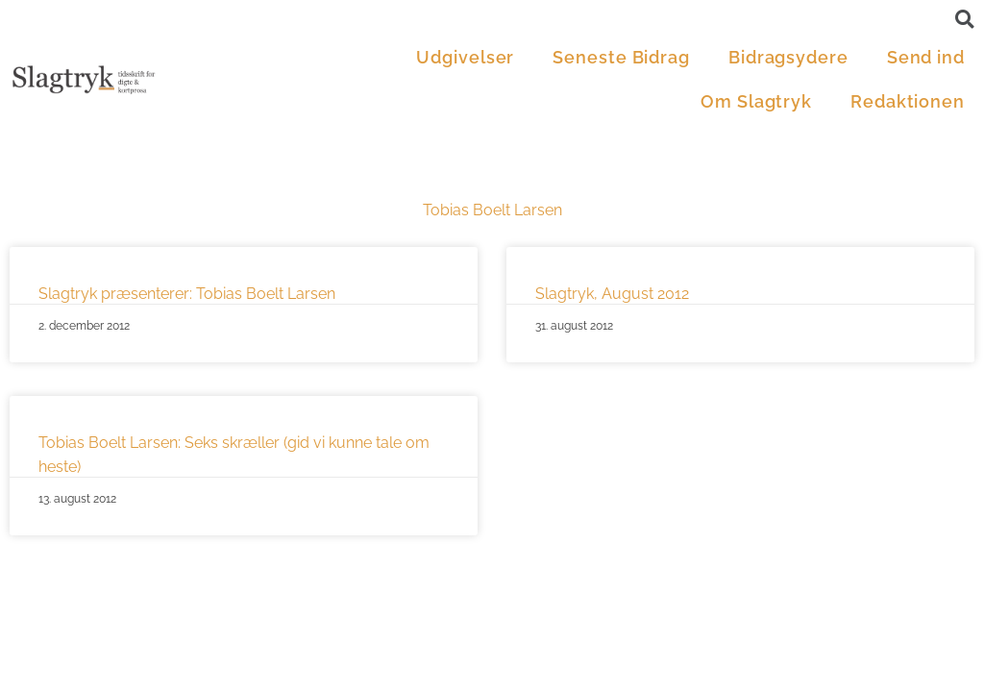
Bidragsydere (788, 57)
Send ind (926, 57)
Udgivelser (465, 57)
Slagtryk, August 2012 (612, 293)
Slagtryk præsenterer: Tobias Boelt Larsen (186, 293)
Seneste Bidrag (621, 57)
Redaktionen (907, 101)
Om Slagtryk (756, 101)
